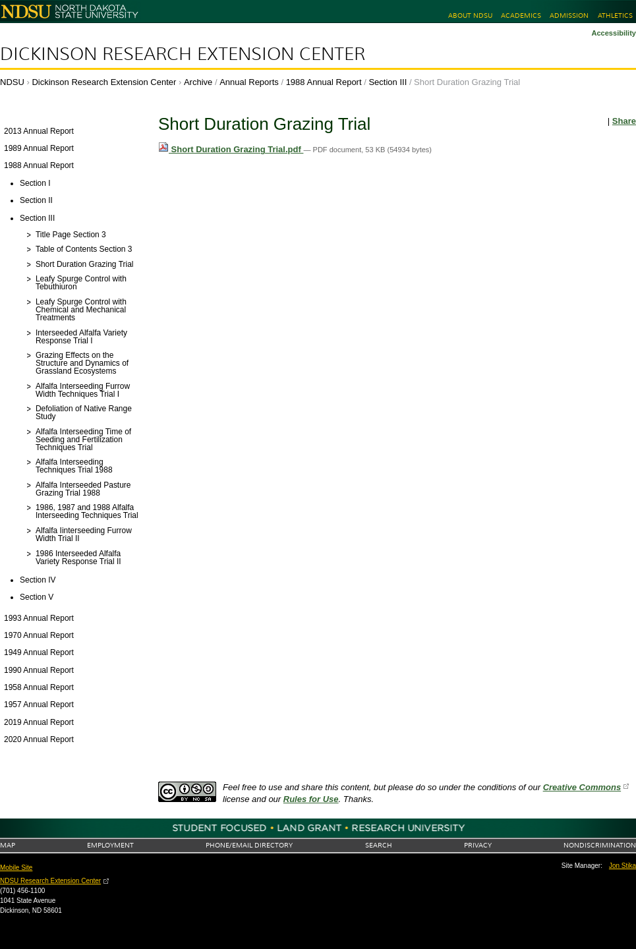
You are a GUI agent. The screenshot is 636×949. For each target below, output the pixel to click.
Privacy (478, 845)
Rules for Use (311, 799)
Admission (569, 15)
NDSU (12, 82)
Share (624, 121)
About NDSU (470, 15)
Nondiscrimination (600, 845)
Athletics (615, 15)
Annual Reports (249, 82)
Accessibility (613, 33)
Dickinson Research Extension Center (182, 54)
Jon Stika (622, 865)
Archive (198, 82)
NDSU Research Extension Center (50, 880)
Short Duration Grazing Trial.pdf (230, 149)
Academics (521, 15)
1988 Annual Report (324, 82)
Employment (110, 845)
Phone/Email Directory (249, 845)
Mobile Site (16, 867)
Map (7, 845)
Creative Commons (582, 787)
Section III (387, 82)
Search (378, 845)
